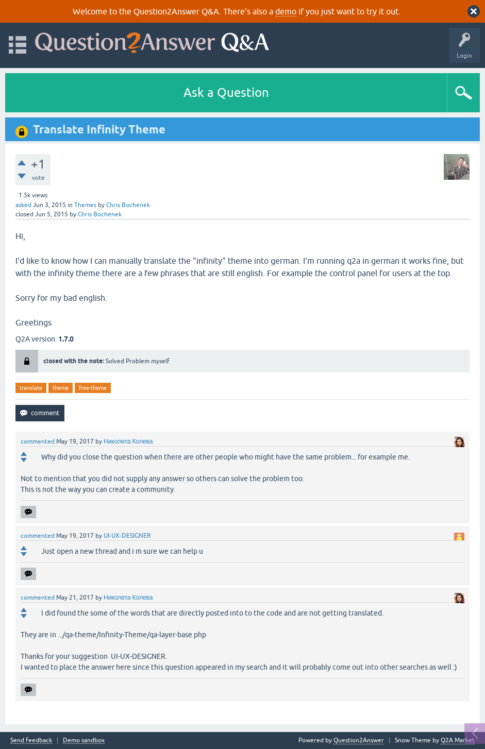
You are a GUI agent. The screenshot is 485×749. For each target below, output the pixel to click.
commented (38, 441)
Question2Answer (358, 740)
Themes (85, 205)
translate (31, 388)
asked (23, 205)
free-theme (93, 388)
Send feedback (31, 740)
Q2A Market (458, 740)
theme (61, 388)
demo (285, 11)
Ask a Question (226, 92)
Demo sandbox (84, 740)
